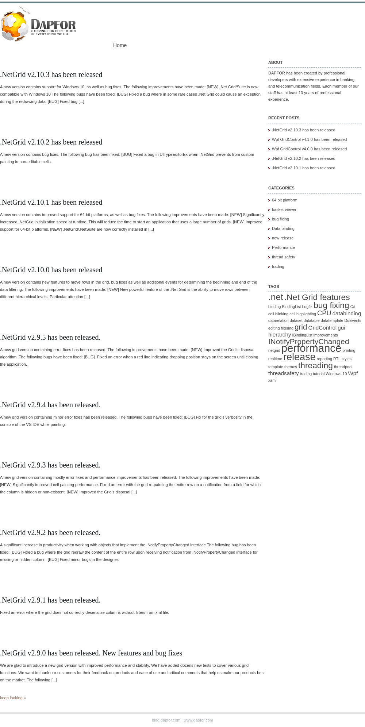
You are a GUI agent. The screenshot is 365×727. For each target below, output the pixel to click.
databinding (347, 313)
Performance (283, 247)
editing (274, 328)
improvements (326, 335)
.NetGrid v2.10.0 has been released (51, 270)
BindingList (291, 306)
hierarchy (279, 334)
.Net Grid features (317, 297)
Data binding (283, 228)
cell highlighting (302, 314)
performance (311, 348)
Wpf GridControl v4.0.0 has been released (309, 149)
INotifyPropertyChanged (308, 341)
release (299, 356)
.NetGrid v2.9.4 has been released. (50, 405)
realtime (275, 359)
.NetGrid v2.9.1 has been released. (50, 600)
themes (290, 367)
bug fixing (280, 219)
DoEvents (352, 320)
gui (341, 327)
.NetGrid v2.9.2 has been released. (50, 532)
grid (301, 327)
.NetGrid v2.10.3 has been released (51, 74)
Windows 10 (336, 374)
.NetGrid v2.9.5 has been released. (50, 337)
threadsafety (283, 373)
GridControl (322, 327)
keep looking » (13, 698)
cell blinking (278, 314)
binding (274, 306)
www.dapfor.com (198, 720)
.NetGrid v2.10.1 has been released (51, 202)
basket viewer (284, 209)
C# (353, 306)
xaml (272, 380)
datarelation (278, 320)
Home (120, 45)
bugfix (307, 306)
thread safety (283, 257)
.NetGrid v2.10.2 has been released (51, 142)
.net (275, 297)
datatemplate (332, 320)
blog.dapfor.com (166, 720)
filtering (287, 328)
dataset (296, 320)
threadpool (343, 367)
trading (278, 266)
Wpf (353, 373)
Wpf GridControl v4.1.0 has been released (309, 139)
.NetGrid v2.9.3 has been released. (50, 465)
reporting (324, 359)
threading (315, 365)
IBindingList (302, 335)
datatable (312, 320)
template (275, 367)
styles (346, 359)
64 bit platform (284, 200)
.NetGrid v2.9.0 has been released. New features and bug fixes (91, 653)
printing (348, 350)
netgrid (274, 350)
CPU (324, 313)
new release (282, 238)
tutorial (318, 374)
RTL (337, 359)
